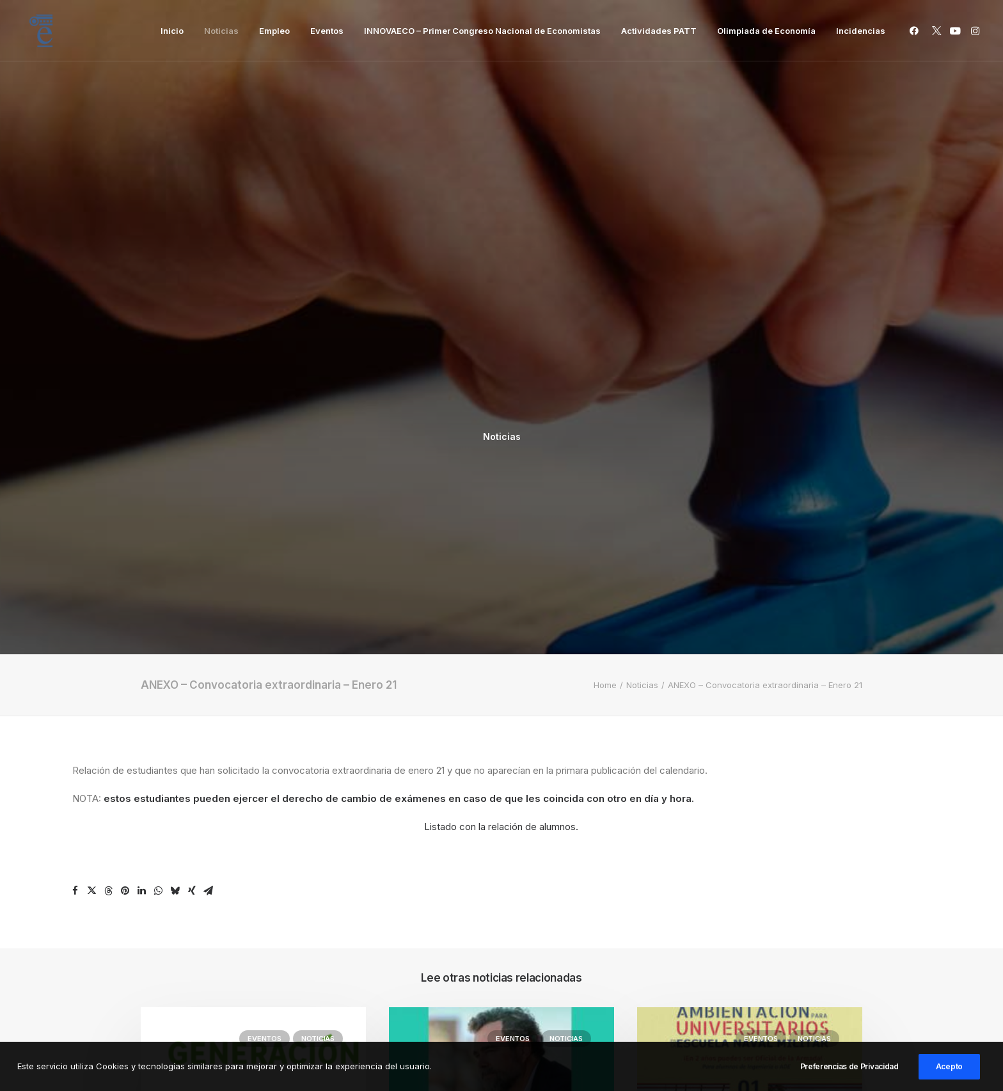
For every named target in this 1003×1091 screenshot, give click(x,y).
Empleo (274, 31)
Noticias (221, 31)
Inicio (172, 31)
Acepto (949, 1071)
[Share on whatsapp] (158, 513)
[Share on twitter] (92, 513)
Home (605, 307)
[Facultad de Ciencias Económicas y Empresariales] (41, 31)
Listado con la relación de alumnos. (501, 449)
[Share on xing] (192, 513)
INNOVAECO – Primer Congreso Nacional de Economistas (482, 31)
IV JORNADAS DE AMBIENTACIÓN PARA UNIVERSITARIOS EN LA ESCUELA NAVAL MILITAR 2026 (745, 845)
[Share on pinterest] (125, 513)
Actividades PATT (659, 31)
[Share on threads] (108, 513)
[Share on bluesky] (175, 513)
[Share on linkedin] (142, 513)
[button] (916, 30)
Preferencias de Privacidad (849, 1071)
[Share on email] (208, 513)
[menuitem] (172, 30)
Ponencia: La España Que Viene (492, 829)
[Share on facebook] (75, 513)
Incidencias (860, 31)
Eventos (327, 31)
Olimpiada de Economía (766, 31)
